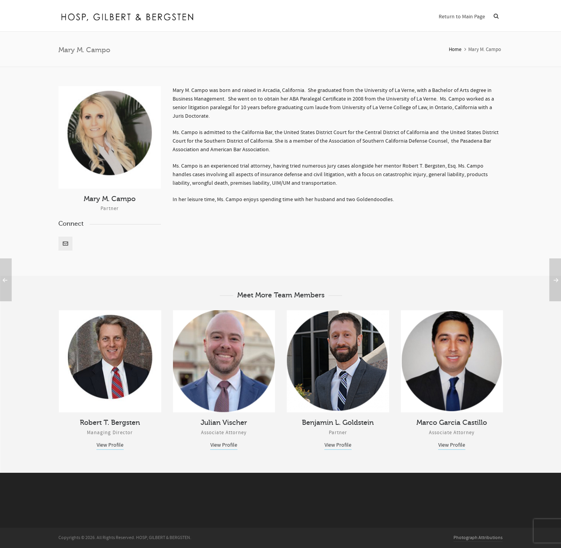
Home (455, 49)
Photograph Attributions (478, 538)
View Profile (110, 445)
